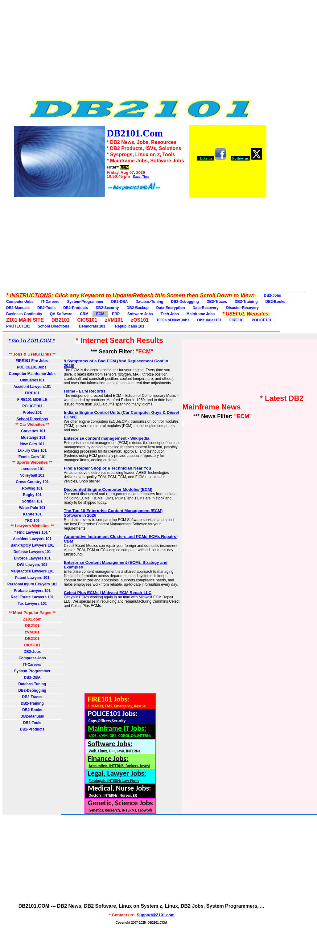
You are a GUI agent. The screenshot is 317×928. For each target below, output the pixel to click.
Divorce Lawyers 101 (32, 558)
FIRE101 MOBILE (32, 399)
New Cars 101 (32, 444)
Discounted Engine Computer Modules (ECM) (108, 489)
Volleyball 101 (32, 475)
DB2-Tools (46, 308)
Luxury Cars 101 (32, 450)
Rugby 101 (32, 495)
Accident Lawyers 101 (32, 539)
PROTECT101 (18, 326)
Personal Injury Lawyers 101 (32, 584)
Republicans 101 (128, 326)
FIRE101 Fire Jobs (32, 361)
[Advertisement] (140, 50)
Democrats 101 (91, 326)
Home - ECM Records (85, 391)
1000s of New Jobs (172, 320)
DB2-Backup (138, 308)
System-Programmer (85, 301)
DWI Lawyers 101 (32, 565)
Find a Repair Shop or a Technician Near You (107, 468)
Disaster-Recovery (242, 308)
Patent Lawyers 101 (32, 578)
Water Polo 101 (32, 508)
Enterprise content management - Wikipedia (107, 438)
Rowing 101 (32, 488)
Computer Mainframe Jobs (32, 374)
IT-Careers (50, 301)
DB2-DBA (119, 301)
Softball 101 (32, 501)
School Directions (53, 326)
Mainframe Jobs (201, 314)
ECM (100, 314)
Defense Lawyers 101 (32, 552)
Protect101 (32, 412)
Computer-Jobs (20, 301)
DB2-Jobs (272, 295)
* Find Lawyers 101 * (32, 532)
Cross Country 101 (32, 482)
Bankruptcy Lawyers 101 (32, 545)
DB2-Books (276, 301)
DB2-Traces (217, 301)
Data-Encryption (170, 308)
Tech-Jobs (170, 314)
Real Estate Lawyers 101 (32, 597)
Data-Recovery (206, 308)
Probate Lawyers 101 (32, 590)
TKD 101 (32, 521)
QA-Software (61, 314)
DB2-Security (107, 308)
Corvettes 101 (32, 431)
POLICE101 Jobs (32, 367)
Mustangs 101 (32, 437)
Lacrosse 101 (32, 469)
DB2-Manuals (18, 308)
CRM (84, 314)
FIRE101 (236, 320)
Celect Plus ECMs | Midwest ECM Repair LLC (107, 592)
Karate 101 (32, 514)
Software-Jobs (140, 314)
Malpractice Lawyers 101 (32, 571)
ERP (116, 314)
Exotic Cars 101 (32, 457)
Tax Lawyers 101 (32, 603)
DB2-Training (246, 301)
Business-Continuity (24, 314)
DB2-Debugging (185, 301)
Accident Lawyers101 (32, 387)
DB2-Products (75, 308)
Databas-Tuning (149, 301)
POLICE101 (262, 320)
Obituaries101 (209, 320)
